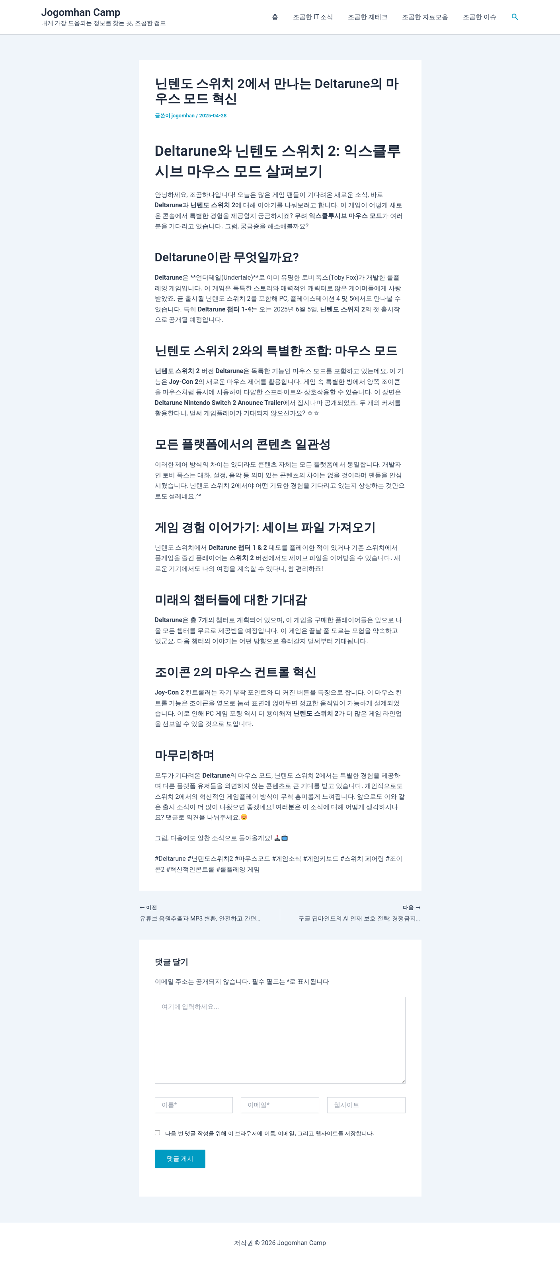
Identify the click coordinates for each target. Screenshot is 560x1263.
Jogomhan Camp (81, 12)
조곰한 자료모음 (428, 17)
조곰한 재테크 (372, 17)
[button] (515, 17)
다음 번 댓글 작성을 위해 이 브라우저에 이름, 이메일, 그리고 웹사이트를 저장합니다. (269, 1134)
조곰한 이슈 (480, 17)
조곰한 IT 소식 (319, 17)
